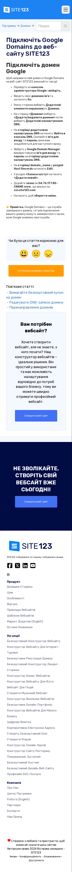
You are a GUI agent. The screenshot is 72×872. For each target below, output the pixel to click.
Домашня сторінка (19, 586)
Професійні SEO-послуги (24, 774)
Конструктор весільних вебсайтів (30, 699)
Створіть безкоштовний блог (27, 733)
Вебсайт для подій (20, 687)
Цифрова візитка (19, 722)
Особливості (15, 598)
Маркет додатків (25, 621)
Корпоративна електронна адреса (31, 728)
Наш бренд (14, 816)
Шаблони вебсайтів (20, 615)
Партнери (14, 805)
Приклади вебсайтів (21, 610)
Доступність (36, 860)
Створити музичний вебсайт (27, 693)
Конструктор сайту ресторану (28, 751)
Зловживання (52, 856)
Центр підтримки (19, 793)
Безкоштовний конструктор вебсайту (33, 641)
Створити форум (19, 739)
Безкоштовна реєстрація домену (30, 658)
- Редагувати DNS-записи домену (35, 302)
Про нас (12, 788)
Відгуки (12, 604)
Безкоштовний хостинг (23, 762)
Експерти (13, 811)
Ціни (10, 592)
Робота (18, 799)
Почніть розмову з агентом (36, 270)
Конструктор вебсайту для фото (30, 681)
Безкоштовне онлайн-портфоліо (29, 704)
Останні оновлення (19, 627)
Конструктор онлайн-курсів (26, 745)
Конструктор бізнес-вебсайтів (28, 676)
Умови (13, 856)
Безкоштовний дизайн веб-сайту (30, 768)
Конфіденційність (30, 856)
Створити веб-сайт (36, 415)
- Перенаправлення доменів (29, 307)
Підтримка (9, 26)
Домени (25, 26)
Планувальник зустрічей (24, 756)
